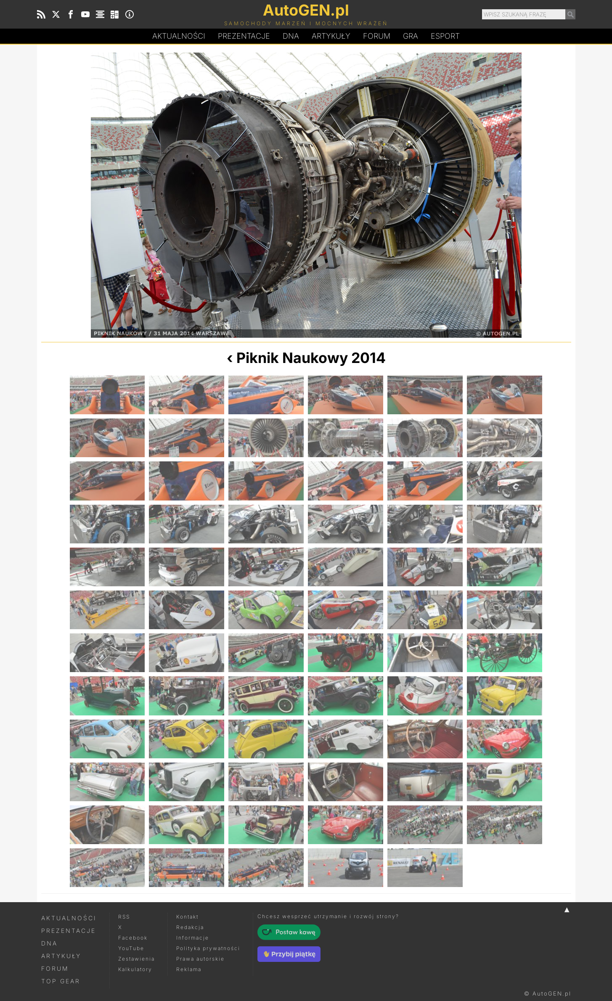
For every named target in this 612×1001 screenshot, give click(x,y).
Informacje (192, 938)
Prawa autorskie (200, 959)
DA (291, 36)
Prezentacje (244, 36)
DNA (49, 943)
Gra (410, 36)
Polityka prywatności (208, 948)
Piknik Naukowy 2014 (311, 357)
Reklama (188, 969)
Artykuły (331, 36)
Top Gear (60, 981)
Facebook (133, 938)
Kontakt (187, 917)
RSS (124, 917)
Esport (445, 36)
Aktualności (178, 36)
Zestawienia (136, 959)
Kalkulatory (135, 969)
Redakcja (190, 927)
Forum (376, 36)
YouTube (131, 948)
